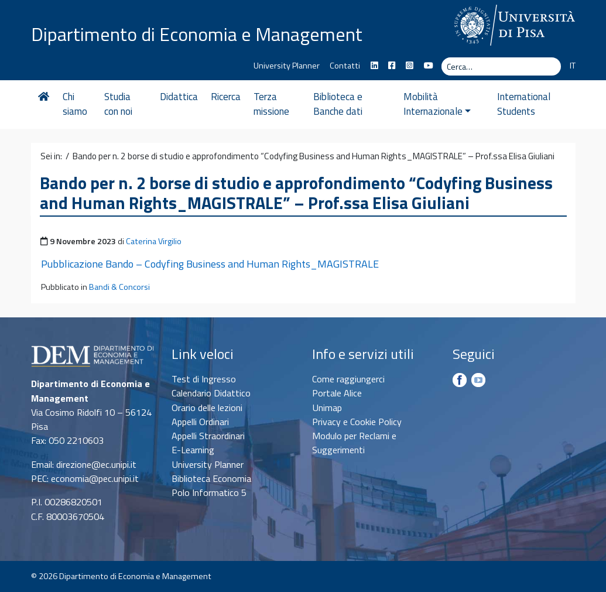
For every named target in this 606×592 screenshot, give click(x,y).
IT (573, 65)
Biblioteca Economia (211, 478)
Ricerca (226, 96)
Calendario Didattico (211, 393)
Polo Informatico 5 (209, 492)
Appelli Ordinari (200, 422)
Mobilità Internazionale (437, 104)
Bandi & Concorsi (119, 286)
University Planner (287, 65)
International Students (523, 104)
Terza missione (271, 104)
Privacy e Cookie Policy (357, 422)
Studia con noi (118, 104)
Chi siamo (75, 104)
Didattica (179, 96)
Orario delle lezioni (207, 408)
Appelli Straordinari (208, 436)
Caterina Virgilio (154, 241)
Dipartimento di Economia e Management (196, 34)
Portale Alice (337, 393)
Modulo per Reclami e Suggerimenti (354, 443)
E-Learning (193, 450)
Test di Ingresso (204, 379)
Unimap (327, 408)
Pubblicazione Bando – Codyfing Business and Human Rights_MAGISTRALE (210, 264)
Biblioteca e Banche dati (337, 104)
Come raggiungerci (348, 379)
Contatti (345, 65)
